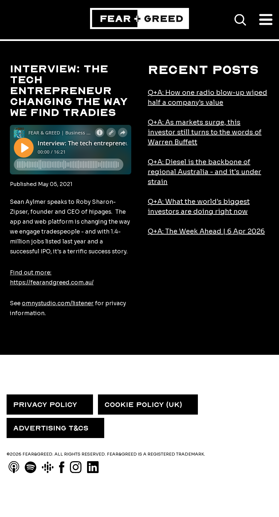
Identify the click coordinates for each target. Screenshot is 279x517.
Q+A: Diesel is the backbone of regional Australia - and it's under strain (204, 172)
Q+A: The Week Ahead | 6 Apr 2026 (206, 231)
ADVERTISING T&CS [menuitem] (50, 428)
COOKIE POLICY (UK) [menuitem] (143, 404)
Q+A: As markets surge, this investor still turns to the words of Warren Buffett (205, 132)
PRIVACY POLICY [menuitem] (45, 404)
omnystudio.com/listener (58, 303)
